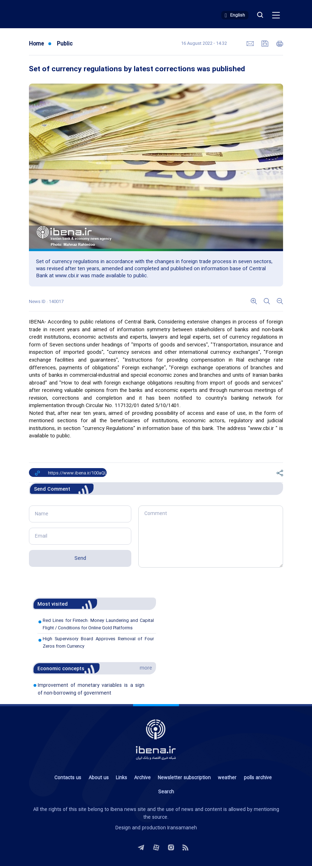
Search (166, 792)
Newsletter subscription (184, 778)
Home (36, 44)
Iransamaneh (182, 828)
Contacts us (67, 778)
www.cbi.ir (262, 428)
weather (227, 778)
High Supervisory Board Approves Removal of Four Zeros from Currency (98, 642)
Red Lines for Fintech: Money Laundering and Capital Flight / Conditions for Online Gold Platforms (98, 624)
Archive (142, 778)
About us (99, 778)
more (146, 668)
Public (65, 44)
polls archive (258, 778)
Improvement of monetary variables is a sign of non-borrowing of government (91, 689)
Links (121, 778)
